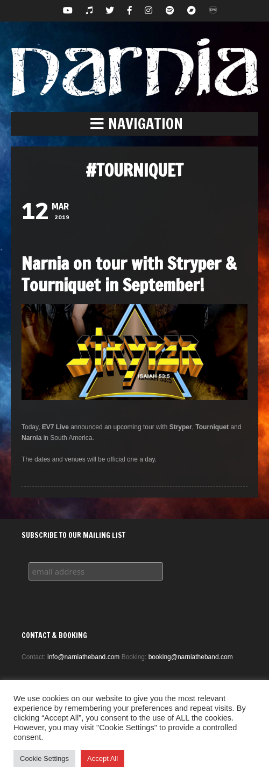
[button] (134, 124)
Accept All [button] (102, 758)
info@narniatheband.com (83, 657)
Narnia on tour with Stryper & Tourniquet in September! (129, 274)
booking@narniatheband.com (190, 657)
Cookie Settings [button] (44, 758)
